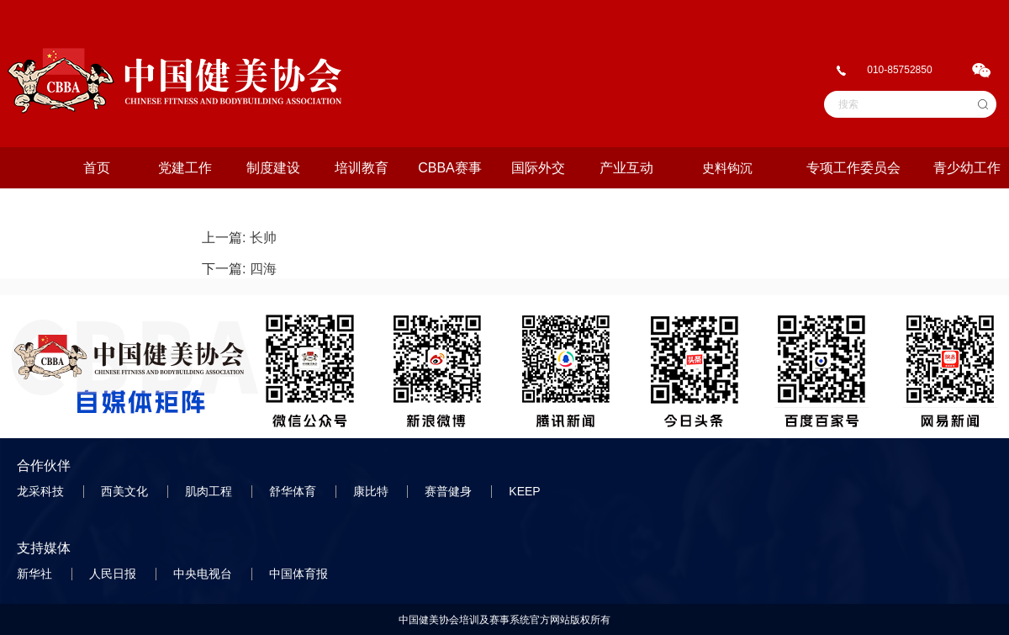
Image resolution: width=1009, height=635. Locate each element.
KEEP (526, 491)
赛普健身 (450, 491)
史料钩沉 (727, 168)
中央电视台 (204, 573)
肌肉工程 (210, 491)
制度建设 (273, 168)
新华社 (36, 573)
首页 (96, 168)
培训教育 (361, 168)
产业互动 (626, 168)
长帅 (263, 237)
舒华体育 (294, 491)
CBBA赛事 (450, 168)
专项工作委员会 (853, 168)
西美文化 (126, 491)
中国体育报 (300, 573)
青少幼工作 (967, 168)
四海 (263, 269)
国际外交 (538, 168)
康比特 (372, 491)
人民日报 (114, 573)
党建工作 (185, 168)
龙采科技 (42, 491)
